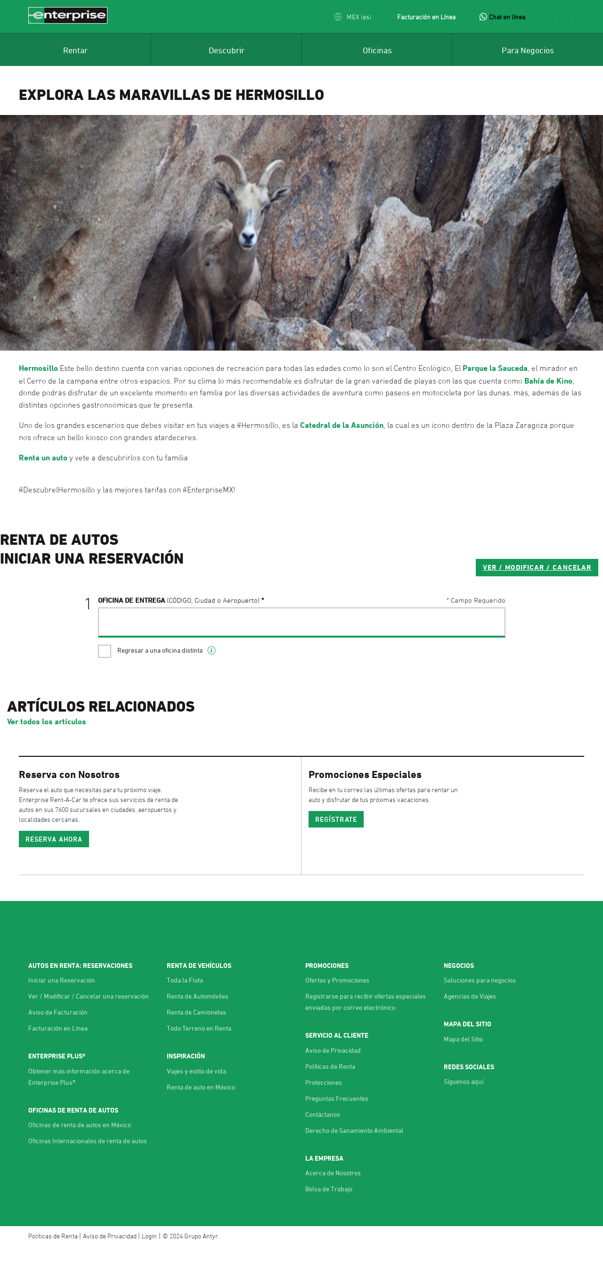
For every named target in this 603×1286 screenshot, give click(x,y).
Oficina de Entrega (179, 638)
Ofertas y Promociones (337, 1019)
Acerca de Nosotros (333, 1211)
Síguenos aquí (463, 1120)
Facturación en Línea (426, 17)
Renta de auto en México (201, 1126)
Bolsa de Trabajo (328, 1227)
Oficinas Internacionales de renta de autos (87, 1179)
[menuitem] (75, 49)
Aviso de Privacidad (333, 1089)
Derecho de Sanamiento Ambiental (354, 1169)
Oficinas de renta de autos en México (79, 1163)
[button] (352, 16)
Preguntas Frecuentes (336, 1137)
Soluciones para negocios (480, 1019)
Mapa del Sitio (463, 1077)
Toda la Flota (185, 1019)
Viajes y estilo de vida (196, 1110)
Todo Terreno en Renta (199, 1067)
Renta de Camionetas (196, 1051)
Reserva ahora (53, 878)
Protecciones (323, 1121)
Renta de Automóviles (197, 1035)
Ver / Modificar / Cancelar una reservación (88, 1035)
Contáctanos (322, 1153)
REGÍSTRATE (336, 858)
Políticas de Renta (330, 1105)
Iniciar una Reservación (61, 1019)
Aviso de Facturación (58, 1051)
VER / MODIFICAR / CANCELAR (439, 605)
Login (149, 1274)
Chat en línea (507, 17)
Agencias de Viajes (470, 1035)
